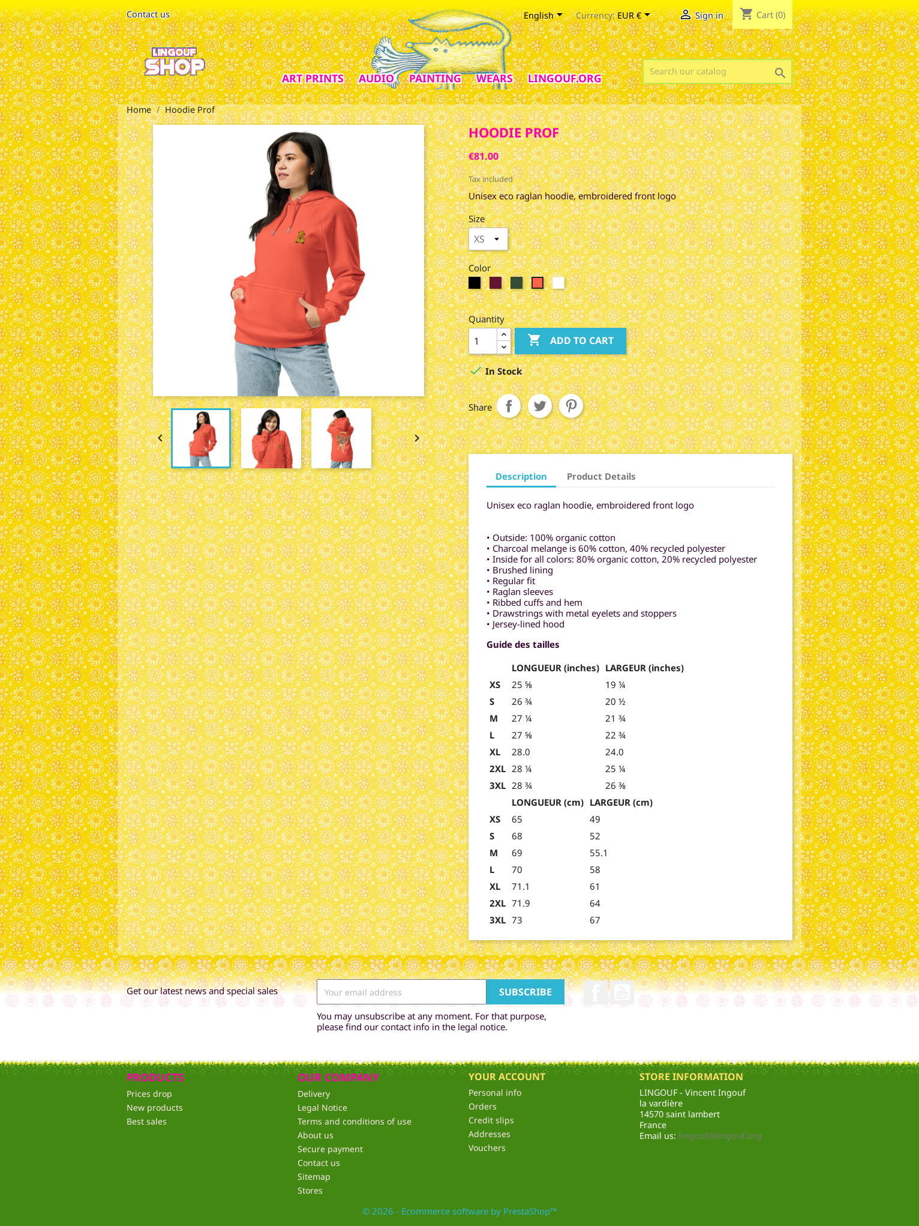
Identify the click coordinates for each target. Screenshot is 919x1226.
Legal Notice (322, 1107)
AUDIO (376, 78)
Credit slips (491, 1120)
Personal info (494, 1092)
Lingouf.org (565, 78)
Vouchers (487, 1147)
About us (316, 1135)
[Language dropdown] (545, 16)
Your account (506, 1076)
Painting (435, 78)
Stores (310, 1190)
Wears (494, 78)
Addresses (489, 1134)
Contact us (148, 14)
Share (509, 406)
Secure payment (330, 1149)
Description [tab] (521, 476)
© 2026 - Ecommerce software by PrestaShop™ (459, 1211)
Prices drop (149, 1093)
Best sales (147, 1121)
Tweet (540, 406)
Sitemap (314, 1176)
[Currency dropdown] (635, 16)
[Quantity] (482, 341)
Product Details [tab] (601, 476)
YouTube (622, 992)
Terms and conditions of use (355, 1121)
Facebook (596, 992)
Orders (482, 1106)
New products (155, 1107)
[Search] (717, 71)
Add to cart (570, 341)
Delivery (314, 1093)
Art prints (313, 78)
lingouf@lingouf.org (720, 1135)
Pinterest (571, 406)
